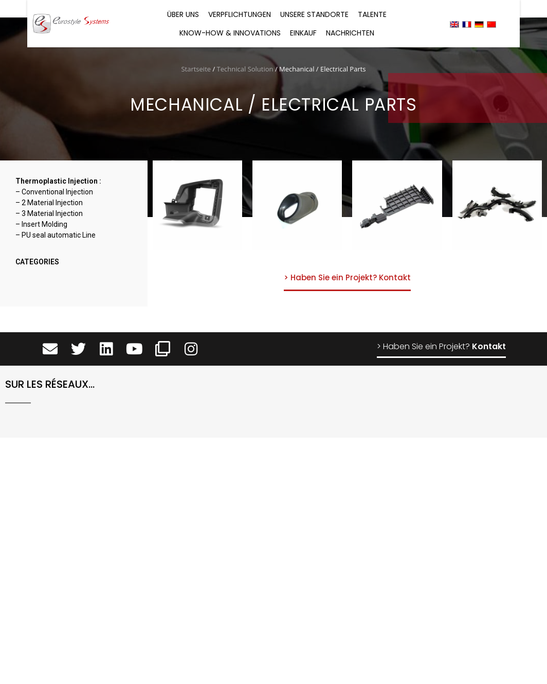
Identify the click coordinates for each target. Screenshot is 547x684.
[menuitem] (454, 24)
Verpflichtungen (239, 14)
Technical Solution (245, 69)
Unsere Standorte (314, 14)
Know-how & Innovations (230, 33)
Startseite (196, 69)
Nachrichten (350, 33)
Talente (372, 14)
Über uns (183, 14)
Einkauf (303, 33)
